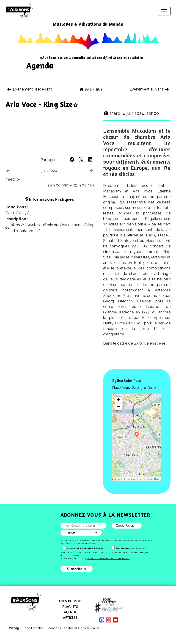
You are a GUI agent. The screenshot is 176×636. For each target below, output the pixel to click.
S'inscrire (77, 569)
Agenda (70, 612)
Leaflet (119, 479)
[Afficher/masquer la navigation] (164, 11)
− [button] (118, 406)
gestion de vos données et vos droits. (107, 558)
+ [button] (118, 400)
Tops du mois (70, 601)
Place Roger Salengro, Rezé (134, 387)
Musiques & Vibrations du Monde (88, 24)
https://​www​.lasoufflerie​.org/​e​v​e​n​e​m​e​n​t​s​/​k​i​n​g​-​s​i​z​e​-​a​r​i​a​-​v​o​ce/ (52, 228)
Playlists (70, 606)
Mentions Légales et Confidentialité (73, 628)
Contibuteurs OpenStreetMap (143, 479)
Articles (70, 617)
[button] (72, 159)
